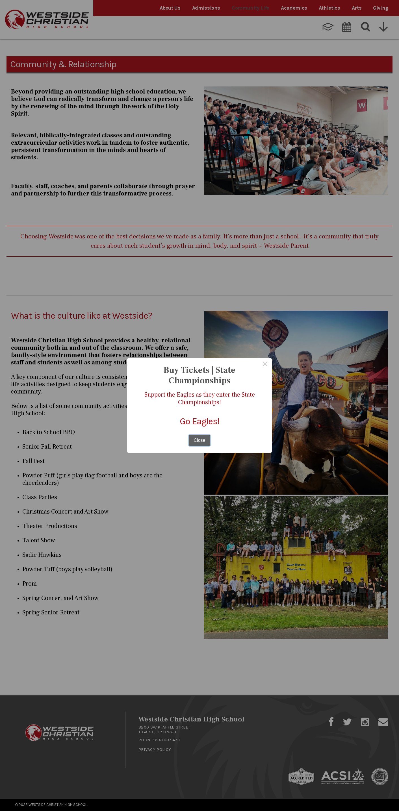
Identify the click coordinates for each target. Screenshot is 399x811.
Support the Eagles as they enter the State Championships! (199, 398)
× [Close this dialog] (265, 365)
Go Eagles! (199, 421)
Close (199, 440)
